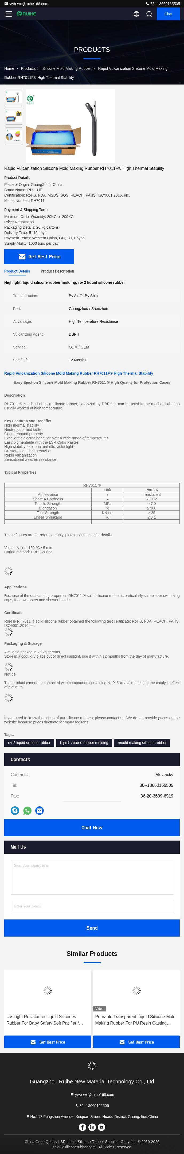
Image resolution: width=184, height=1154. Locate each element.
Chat (169, 14)
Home (9, 68)
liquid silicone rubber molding (84, 743)
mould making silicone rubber (142, 743)
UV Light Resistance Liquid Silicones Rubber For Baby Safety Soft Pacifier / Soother (42, 1020)
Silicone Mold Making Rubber (66, 68)
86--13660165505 (162, 4)
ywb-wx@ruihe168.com (26, 4)
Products (28, 68)
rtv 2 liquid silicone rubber (29, 743)
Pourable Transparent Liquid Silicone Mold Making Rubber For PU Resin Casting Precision (135, 1020)
